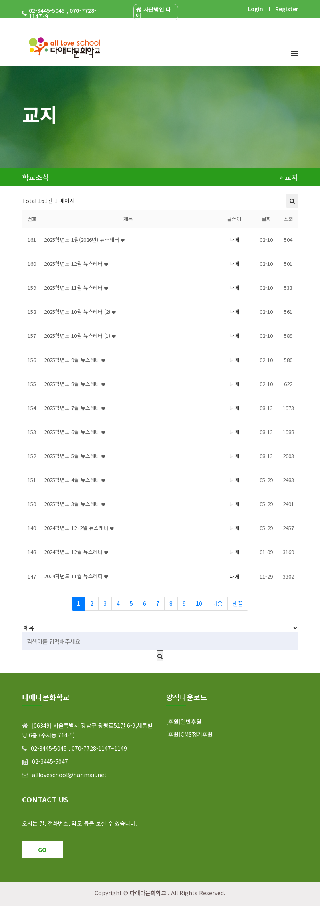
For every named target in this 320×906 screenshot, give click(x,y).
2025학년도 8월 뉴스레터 (74, 384)
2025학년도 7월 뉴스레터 (74, 408)
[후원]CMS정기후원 (189, 734)
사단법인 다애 (153, 12)
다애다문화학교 (148, 893)
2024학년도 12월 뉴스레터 (76, 552)
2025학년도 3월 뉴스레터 (74, 504)
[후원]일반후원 (183, 721)
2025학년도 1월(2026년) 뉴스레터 (84, 239)
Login (255, 9)
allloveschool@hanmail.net (69, 775)
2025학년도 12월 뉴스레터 (76, 263)
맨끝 (238, 603)
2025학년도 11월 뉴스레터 (76, 287)
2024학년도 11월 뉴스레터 (76, 576)
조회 (288, 219)
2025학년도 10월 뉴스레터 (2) (80, 311)
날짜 (266, 219)
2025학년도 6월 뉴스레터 (74, 432)
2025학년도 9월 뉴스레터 (74, 360)
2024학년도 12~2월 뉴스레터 (79, 528)
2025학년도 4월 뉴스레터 (74, 480)
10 (199, 603)
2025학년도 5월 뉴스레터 (74, 456)
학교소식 (35, 177)
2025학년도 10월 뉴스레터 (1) (80, 335)
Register (286, 9)
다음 (217, 603)
